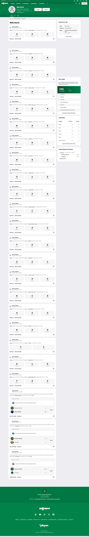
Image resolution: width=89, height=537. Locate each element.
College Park (30, 189)
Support (71, 519)
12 (45, 411)
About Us (17, 519)
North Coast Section (64, 102)
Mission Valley (63, 107)
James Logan (31, 87)
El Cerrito (30, 70)
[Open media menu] (79, 3)
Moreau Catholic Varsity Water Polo (71, 31)
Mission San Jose (31, 104)
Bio (15, 15)
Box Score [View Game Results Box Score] (19, 416)
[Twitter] (83, 1)
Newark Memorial (31, 377)
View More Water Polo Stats (69, 143)
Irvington (30, 138)
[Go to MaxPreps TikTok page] (36, 515)
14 (45, 469)
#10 (20, 12)
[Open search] (76, 3)
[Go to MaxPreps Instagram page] (44, 515)
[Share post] (54, 39)
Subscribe (30, 519)
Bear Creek (30, 360)
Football (13, 3)
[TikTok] (74, 1)
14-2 (31, 456)
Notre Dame (30, 309)
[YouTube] (77, 1)
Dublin (29, 240)
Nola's (11, 30)
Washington (31, 172)
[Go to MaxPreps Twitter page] (49, 515)
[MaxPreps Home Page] (10, 19)
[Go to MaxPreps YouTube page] (40, 515)
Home (11, 15)
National (62, 97)
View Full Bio (69, 36)
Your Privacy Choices (62, 519)
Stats (18, 15)
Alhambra (30, 53)
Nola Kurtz (20, 7)
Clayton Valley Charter (32, 223)
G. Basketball (33, 3)
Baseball (18, 3)
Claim (38, 9)
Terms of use (44, 519)
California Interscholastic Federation (67, 110)
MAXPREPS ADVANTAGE (12, 0)
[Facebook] (86, 1)
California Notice (52, 519)
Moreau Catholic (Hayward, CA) (23, 9)
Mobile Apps (23, 519)
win (26, 53)
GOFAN (20, 0)
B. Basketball (25, 3)
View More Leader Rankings (69, 113)
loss (26, 30)
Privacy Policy (36, 519)
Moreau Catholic (17, 18)
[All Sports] (47, 3)
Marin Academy (32, 206)
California (30, 155)
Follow (46, 9)
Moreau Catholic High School (44, 492)
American (30, 121)
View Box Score (63, 158)
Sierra (30, 343)
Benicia (29, 326)
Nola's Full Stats (18, 38)
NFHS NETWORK (26, 0)
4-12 (33, 395)
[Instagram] (80, 1)
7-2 (30, 425)
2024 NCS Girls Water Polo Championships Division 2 (24, 402)
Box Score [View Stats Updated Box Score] (12, 38)
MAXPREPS (3, 0)
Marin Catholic (31, 30)
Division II (62, 104)
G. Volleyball (41, 3)
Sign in (84, 3)
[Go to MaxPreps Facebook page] (53, 515)
